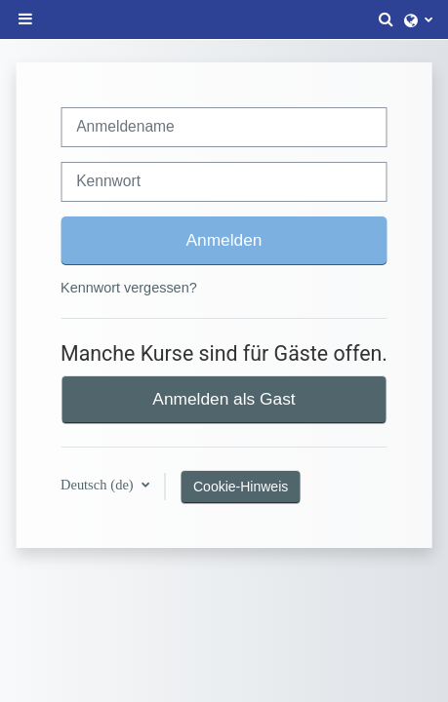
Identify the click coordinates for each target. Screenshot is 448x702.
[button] (386, 19)
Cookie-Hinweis (240, 486)
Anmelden (224, 240)
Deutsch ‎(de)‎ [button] (99, 484)
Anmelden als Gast (223, 399)
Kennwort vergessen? (129, 287)
